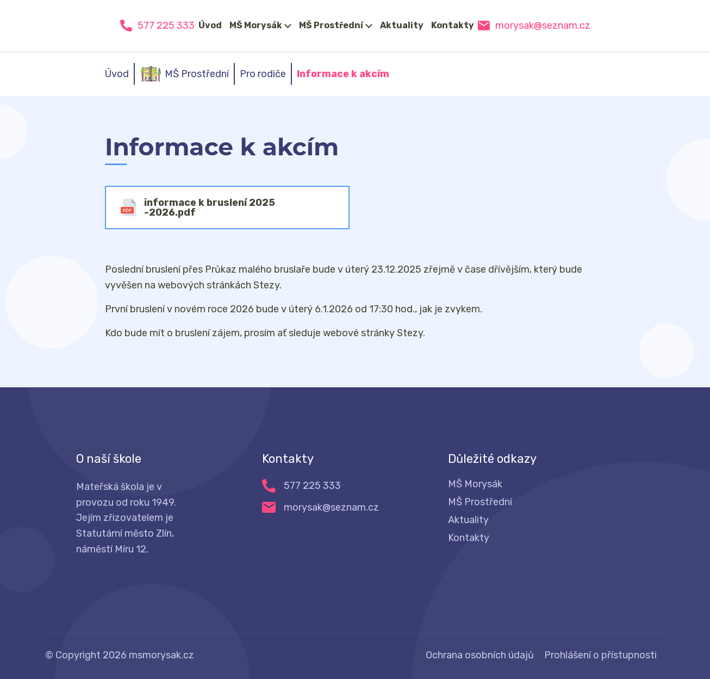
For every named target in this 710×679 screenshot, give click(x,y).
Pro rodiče (263, 74)
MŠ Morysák (255, 25)
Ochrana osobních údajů (480, 655)
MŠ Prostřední (331, 25)
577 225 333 (166, 26)
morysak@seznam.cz (542, 26)
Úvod (210, 25)
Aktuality (401, 25)
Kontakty (452, 25)
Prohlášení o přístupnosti (600, 655)
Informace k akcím (343, 74)
